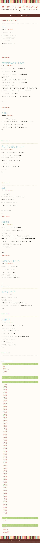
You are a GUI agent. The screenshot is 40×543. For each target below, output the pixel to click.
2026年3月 (5, 386)
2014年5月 (5, 513)
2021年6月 (5, 392)
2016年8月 (5, 471)
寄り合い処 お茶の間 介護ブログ (20, 6)
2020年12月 (5, 401)
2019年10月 (5, 423)
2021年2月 (5, 398)
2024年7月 (5, 391)
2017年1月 (5, 464)
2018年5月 (5, 439)
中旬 (4, 188)
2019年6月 (5, 429)
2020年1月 (5, 418)
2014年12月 (5, 502)
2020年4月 (5, 414)
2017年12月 (5, 446)
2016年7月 (5, 473)
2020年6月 (5, 411)
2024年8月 (5, 389)
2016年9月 (5, 470)
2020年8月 (5, 408)
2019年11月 (5, 422)
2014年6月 (5, 512)
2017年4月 (5, 459)
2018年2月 (5, 443)
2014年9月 (5, 507)
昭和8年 (6, 221)
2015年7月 (5, 492)
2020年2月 (5, 417)
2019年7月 (5, 428)
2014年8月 (5, 509)
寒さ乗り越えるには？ (13, 146)
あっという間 (8, 291)
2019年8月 (5, 426)
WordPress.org (6, 532)
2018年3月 (5, 442)
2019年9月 (5, 425)
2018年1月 (5, 445)
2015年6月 (5, 493)
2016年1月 (5, 482)
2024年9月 (5, 387)
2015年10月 (5, 487)
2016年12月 (5, 465)
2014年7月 (5, 510)
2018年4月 (5, 440)
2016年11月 (5, 467)
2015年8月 (5, 490)
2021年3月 (5, 397)
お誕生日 (6, 319)
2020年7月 (5, 409)
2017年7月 (5, 454)
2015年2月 (5, 499)
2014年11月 (5, 504)
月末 (4, 26)
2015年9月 (5, 488)
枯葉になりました (11, 260)
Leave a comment (6, 57)
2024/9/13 (5, 371)
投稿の (5, 529)
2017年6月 (5, 456)
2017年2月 (5, 462)
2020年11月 (5, 403)
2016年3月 (5, 479)
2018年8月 (5, 434)
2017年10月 (5, 450)
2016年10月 (5, 468)
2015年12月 (5, 484)
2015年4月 (5, 496)
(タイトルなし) (6, 369)
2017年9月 (5, 451)
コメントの (6, 531)
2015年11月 (5, 485)
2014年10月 (5, 506)
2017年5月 (5, 457)
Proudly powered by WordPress (13, 540)
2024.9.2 (4, 372)
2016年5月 (5, 476)
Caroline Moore (29, 540)
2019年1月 (5, 431)
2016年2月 (5, 481)
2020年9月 (5, 406)
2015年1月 (5, 501)
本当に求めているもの (13, 62)
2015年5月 (5, 495)
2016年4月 (5, 478)
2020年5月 (5, 412)
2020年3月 (5, 415)
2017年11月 (5, 448)
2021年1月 (5, 400)
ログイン (4, 527)
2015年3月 (5, 498)
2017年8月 (5, 453)
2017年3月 (5, 460)
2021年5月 (5, 394)
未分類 (4, 520)
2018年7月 (5, 436)
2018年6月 (5, 437)
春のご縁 (4, 368)
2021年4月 (5, 395)
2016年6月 (5, 474)
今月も (5, 113)
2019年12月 (5, 420)
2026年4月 (5, 384)
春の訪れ (4, 366)
